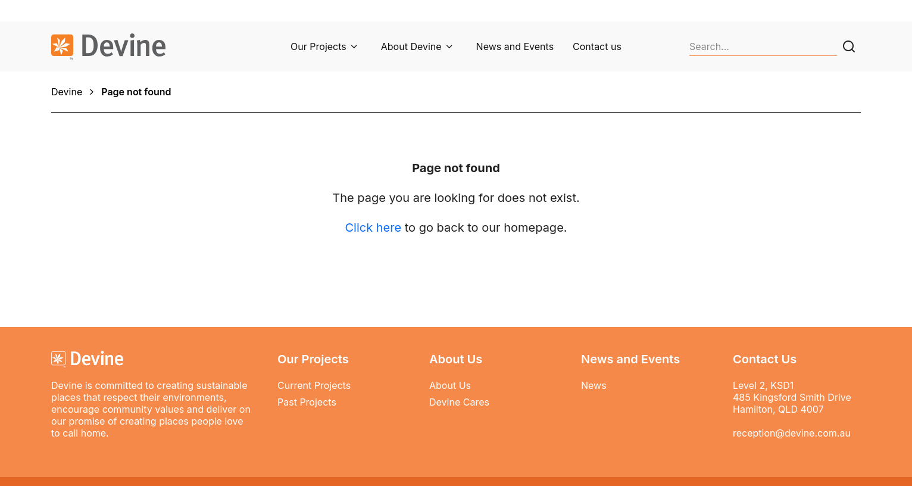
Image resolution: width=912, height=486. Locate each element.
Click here (373, 227)
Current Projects (314, 385)
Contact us (597, 46)
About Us (450, 385)
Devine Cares (459, 402)
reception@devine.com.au (792, 433)
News (594, 385)
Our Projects (318, 46)
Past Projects (306, 402)
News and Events (515, 46)
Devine (66, 92)
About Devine (411, 46)
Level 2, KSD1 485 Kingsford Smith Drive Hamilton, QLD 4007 (792, 397)
